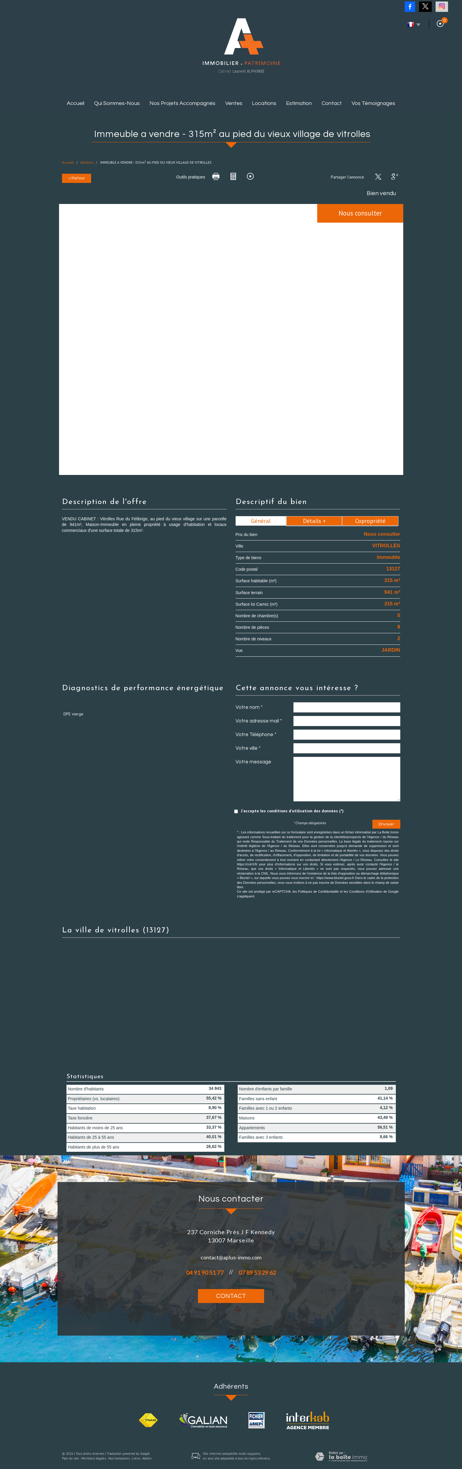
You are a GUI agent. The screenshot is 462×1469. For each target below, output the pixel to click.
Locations (264, 103)
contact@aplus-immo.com (231, 1257)
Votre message (253, 762)
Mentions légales (93, 1458)
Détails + (314, 521)
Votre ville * (248, 748)
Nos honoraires (119, 1458)
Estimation (299, 103)
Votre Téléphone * (256, 734)
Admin (147, 1458)
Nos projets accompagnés (182, 103)
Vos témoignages (373, 103)
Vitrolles (86, 162)
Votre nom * (249, 707)
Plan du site (70, 1458)
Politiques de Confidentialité (318, 891)
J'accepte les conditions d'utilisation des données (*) (292, 811)
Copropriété (370, 521)
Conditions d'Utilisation (365, 891)
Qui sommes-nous (117, 103)
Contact (332, 103)
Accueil (75, 103)
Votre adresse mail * (259, 721)
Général (261, 521)
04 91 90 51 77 (204, 1272)
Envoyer (386, 824)
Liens (136, 1458)
